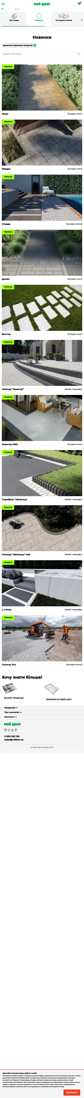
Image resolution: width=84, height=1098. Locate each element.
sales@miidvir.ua (13, 739)
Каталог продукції (14, 698)
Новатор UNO (10, 444)
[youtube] (12, 730)
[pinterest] (16, 730)
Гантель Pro (9, 664)
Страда (6, 224)
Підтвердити (70, 1092)
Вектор (6, 334)
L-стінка (6, 609)
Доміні (6, 279)
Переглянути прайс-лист (59, 699)
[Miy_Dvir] (43, 724)
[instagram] (5, 730)
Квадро (6, 169)
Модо (5, 114)
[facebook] (9, 730)
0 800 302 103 (12, 736)
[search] (78, 53)
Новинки (17, 9)
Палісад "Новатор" (13, 389)
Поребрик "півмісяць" (15, 499)
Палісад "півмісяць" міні (16, 554)
